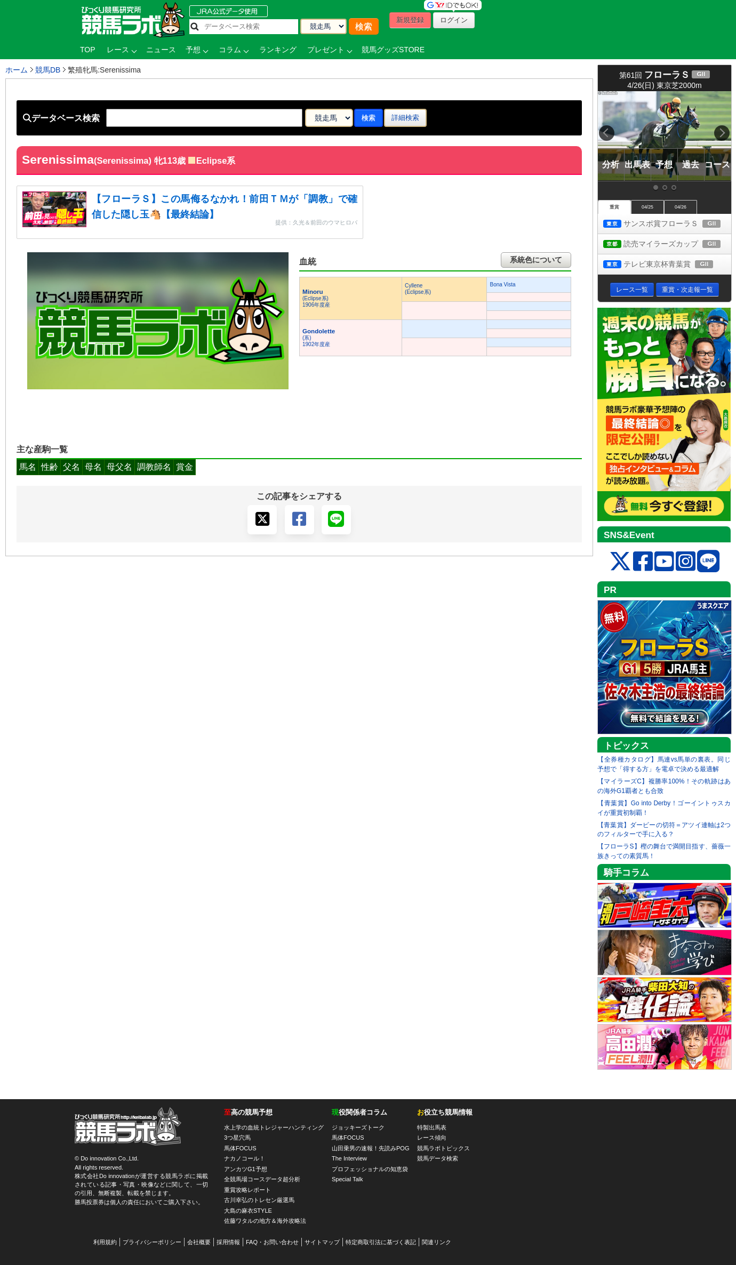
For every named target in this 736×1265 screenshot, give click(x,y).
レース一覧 (632, 289)
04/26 (680, 207)
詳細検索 (405, 118)
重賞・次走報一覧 (687, 289)
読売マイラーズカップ (667, 244)
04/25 (647, 207)
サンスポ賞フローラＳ (667, 224)
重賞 (614, 207)
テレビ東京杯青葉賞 (667, 265)
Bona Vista (502, 284)
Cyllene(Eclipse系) (418, 289)
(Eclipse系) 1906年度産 (316, 298)
